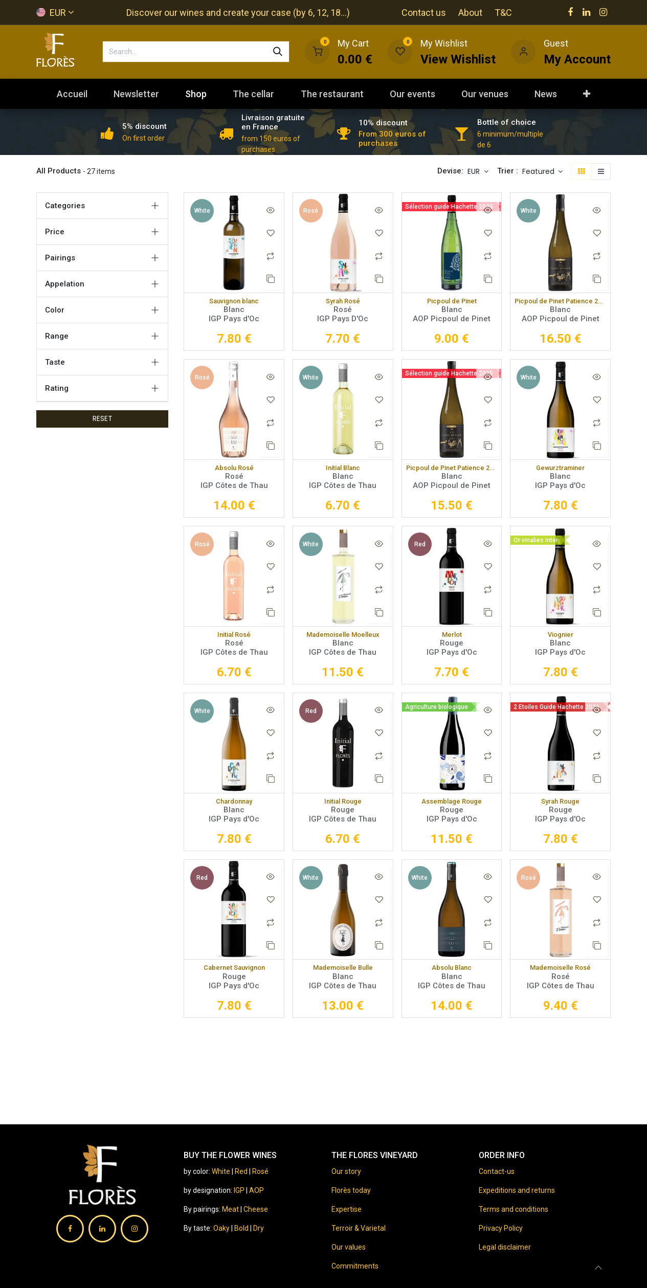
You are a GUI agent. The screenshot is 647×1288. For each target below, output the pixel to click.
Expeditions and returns (517, 1190)
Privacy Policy (501, 1228)
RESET (103, 418)
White (221, 1171)
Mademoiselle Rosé (560, 974)
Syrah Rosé (342, 301)
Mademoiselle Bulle (342, 974)
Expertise (346, 1209)
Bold (242, 1228)
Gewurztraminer (560, 470)
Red (241, 1171)
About (470, 12)
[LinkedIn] (586, 12)
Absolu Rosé (234, 470)
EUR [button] (474, 171)
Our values (348, 1247)
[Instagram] (603, 12)
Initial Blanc (342, 470)
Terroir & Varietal (358, 1228)
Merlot (451, 637)
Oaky (222, 1228)
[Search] (277, 51)
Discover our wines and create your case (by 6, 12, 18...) (238, 12)
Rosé (260, 1171)
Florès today (351, 1190)
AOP (256, 1190)
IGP (239, 1190)
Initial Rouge (343, 806)
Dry (258, 1228)
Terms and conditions (513, 1209)
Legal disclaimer (505, 1247)
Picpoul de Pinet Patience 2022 (452, 470)
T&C (503, 12)
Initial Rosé (234, 637)
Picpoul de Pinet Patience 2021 (560, 301)
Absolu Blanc (452, 974)
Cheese (255, 1209)
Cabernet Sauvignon (234, 974)
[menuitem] (71, 94)
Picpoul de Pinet (452, 301)
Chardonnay (234, 806)
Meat (230, 1209)
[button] (543, 172)
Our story (346, 1171)
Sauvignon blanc (234, 301)
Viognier (560, 637)
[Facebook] (570, 12)
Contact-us (497, 1171)
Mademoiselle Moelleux (343, 637)
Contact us (423, 12)
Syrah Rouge (561, 806)
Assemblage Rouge (451, 806)
